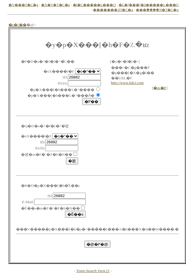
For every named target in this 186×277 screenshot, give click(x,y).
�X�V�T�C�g (55, 5)
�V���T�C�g (23, 5)
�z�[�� (17, 25)
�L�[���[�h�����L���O (148, 5)
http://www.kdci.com (127, 83)
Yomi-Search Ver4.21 (93, 271)
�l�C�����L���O (94, 5)
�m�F (159, 88)
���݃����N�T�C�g (157, 10)
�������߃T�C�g (113, 10)
